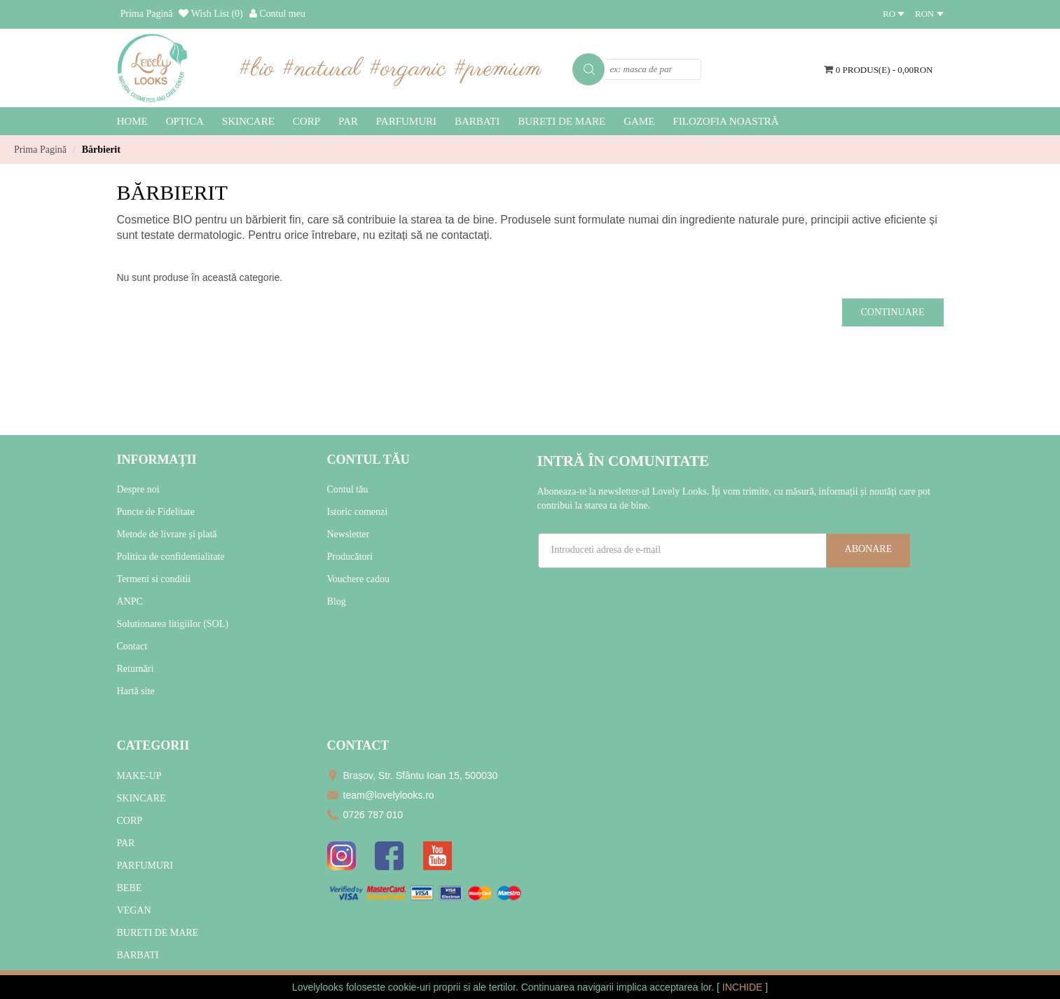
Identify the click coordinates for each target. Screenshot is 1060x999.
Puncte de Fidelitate (156, 512)
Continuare (893, 312)
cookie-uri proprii (424, 987)
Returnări (135, 668)
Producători (350, 556)
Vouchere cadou (358, 579)
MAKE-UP (139, 776)
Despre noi (138, 489)
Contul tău (348, 489)
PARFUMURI (145, 865)
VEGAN (134, 910)
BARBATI (138, 955)
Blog (336, 601)
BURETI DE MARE (158, 933)
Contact (132, 646)
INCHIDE (743, 987)
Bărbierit (101, 149)
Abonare (869, 549)
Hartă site (136, 691)
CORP (130, 820)
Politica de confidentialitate (171, 556)
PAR (126, 843)
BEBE (129, 888)
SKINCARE (141, 798)
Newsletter (348, 534)
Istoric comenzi (357, 512)
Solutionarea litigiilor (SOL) (172, 624)
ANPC (130, 601)
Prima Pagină (40, 149)
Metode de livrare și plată (167, 534)
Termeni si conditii (154, 579)
